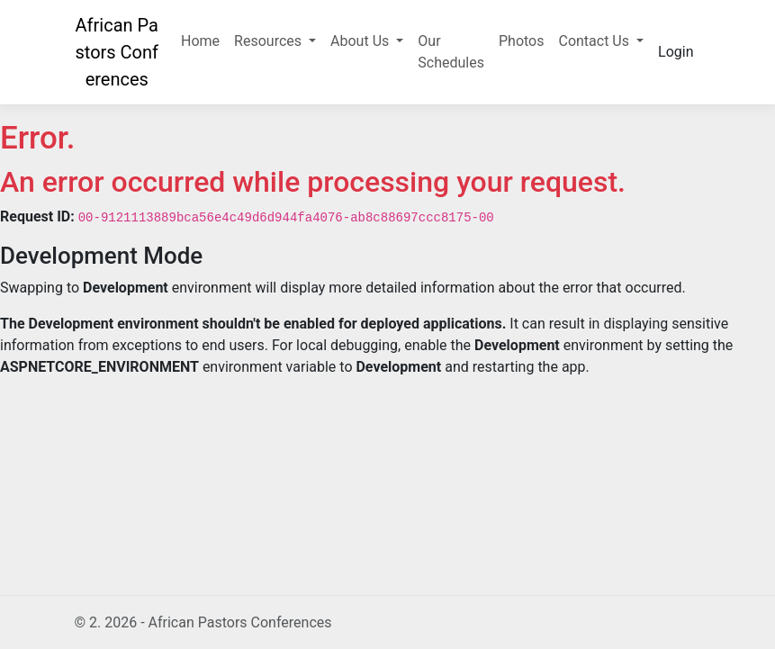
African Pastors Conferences (116, 52)
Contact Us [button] (595, 41)
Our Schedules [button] (451, 51)
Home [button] (200, 41)
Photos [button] (522, 41)
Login (675, 51)
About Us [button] (361, 41)
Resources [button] (269, 41)
